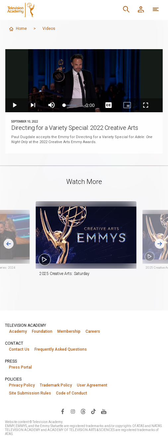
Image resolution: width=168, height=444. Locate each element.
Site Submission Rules (30, 393)
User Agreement (92, 385)
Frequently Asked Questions (60, 349)
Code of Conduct (71, 393)
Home (18, 29)
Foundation (42, 331)
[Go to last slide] (9, 244)
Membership (69, 331)
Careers (92, 331)
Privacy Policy (22, 385)
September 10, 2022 (24, 121)
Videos (48, 28)
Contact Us (19, 349)
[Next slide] (160, 244)
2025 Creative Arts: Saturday (73, 273)
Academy (18, 331)
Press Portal (20, 367)
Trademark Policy (56, 385)
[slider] (70, 105)
